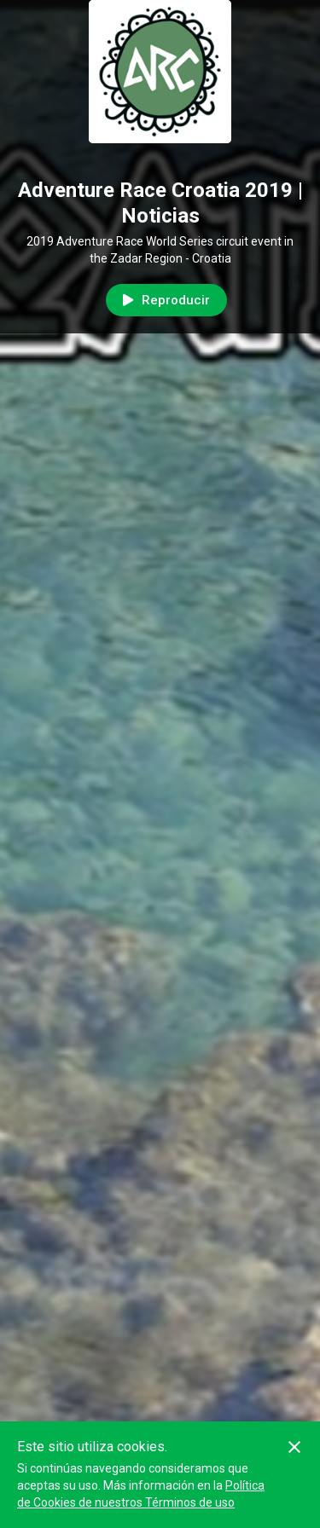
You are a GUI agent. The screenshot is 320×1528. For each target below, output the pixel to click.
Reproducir (166, 300)
